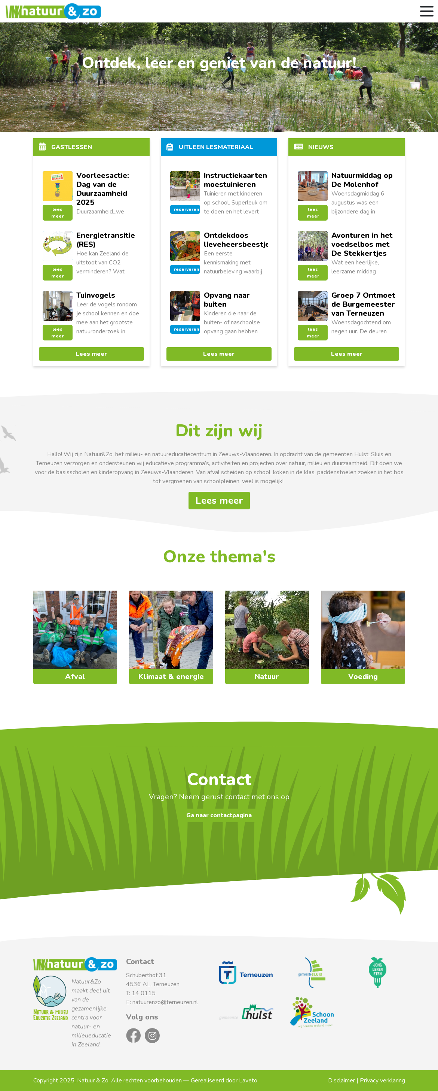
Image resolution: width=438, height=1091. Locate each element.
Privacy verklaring (382, 1080)
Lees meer (91, 354)
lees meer (57, 212)
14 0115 (144, 993)
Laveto (248, 1080)
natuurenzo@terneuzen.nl (165, 1002)
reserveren (186, 209)
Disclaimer (341, 1080)
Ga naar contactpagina (219, 815)
